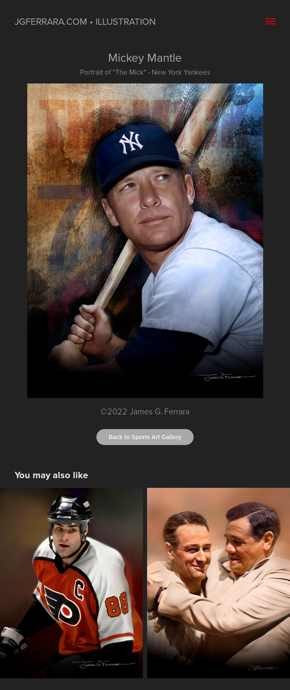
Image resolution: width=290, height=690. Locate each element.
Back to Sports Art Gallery (145, 437)
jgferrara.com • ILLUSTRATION (85, 21)
